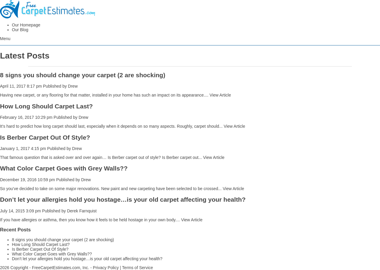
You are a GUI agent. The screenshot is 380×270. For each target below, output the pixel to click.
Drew (73, 86)
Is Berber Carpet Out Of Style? (45, 137)
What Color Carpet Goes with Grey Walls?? (64, 168)
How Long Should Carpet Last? (46, 106)
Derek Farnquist (82, 211)
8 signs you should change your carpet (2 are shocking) (82, 75)
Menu (5, 38)
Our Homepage (26, 25)
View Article (220, 95)
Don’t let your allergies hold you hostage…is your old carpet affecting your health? (123, 199)
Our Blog (20, 29)
